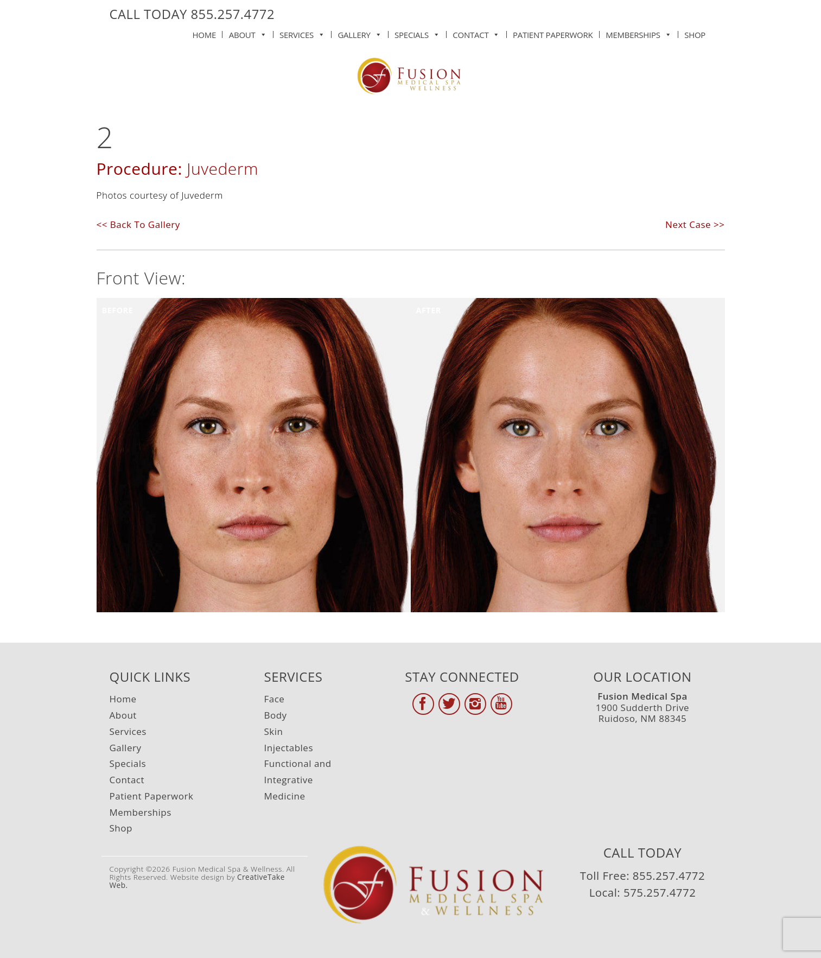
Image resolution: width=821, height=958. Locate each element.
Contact (476, 32)
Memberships (638, 32)
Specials (417, 32)
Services (302, 32)
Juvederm (222, 168)
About (248, 32)
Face (274, 699)
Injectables (289, 747)
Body (275, 715)
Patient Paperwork (553, 34)
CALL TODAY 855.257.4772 (192, 14)
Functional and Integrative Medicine (298, 779)
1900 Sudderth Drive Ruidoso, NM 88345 (642, 707)
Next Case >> (694, 224)
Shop (694, 34)
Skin (273, 731)
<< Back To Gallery (138, 224)
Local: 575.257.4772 (642, 892)
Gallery (359, 32)
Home (205, 34)
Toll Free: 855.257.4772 (642, 875)
